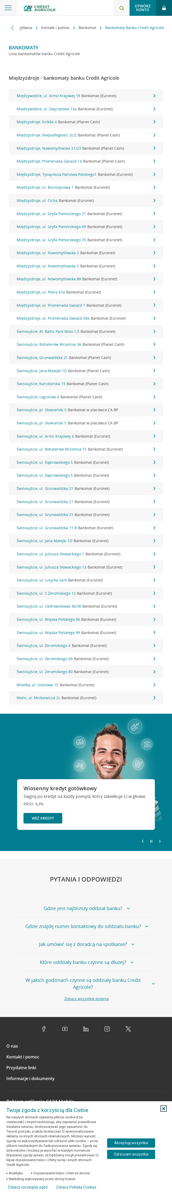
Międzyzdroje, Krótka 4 (86, 122)
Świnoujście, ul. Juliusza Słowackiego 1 (86, 554)
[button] (163, 1108)
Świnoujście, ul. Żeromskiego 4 (86, 645)
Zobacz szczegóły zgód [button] (27, 1187)
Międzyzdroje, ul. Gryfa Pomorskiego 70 (86, 240)
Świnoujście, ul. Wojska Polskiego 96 (86, 619)
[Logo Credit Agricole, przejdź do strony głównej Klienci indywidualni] (39, 9)
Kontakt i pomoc (56, 27)
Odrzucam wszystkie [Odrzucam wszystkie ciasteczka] (131, 1154)
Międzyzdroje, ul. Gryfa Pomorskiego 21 (86, 213)
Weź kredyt (43, 818)
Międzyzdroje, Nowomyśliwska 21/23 (86, 148)
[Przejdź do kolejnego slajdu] (159, 841)
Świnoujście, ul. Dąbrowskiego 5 (86, 462)
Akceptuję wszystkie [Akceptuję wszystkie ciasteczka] (131, 1143)
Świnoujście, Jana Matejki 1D (86, 370)
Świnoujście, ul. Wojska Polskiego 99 (86, 632)
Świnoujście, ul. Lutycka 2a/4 (86, 580)
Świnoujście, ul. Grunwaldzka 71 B (86, 528)
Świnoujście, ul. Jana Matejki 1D (86, 540)
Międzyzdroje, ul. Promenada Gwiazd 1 (86, 305)
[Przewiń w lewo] (12, 27)
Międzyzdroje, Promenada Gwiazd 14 (86, 161)
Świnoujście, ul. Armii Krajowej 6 (86, 436)
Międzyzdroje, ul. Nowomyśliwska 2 (86, 253)
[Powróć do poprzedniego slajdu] (142, 841)
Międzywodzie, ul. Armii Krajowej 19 (86, 95)
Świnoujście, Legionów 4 (86, 397)
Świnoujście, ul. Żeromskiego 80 (86, 671)
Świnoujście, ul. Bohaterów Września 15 (86, 449)
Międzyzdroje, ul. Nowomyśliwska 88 (86, 279)
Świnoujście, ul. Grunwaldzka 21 (86, 488)
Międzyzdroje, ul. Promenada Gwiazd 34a (86, 318)
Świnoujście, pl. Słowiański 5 (86, 410)
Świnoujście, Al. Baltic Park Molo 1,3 (86, 331)
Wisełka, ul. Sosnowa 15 (86, 685)
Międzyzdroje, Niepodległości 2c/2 (86, 135)
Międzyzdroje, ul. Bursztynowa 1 (86, 187)
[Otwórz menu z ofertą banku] (8, 8)
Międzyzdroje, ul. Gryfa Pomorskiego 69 (86, 226)
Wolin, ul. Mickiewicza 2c (86, 698)
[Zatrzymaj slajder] (151, 841)
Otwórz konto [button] (143, 7)
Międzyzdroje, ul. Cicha (86, 200)
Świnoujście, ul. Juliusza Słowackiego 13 (86, 567)
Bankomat (88, 27)
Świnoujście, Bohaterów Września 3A (86, 344)
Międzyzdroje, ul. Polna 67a (86, 292)
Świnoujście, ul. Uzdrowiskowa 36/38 (86, 606)
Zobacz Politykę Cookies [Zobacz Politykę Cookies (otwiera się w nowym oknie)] (76, 1187)
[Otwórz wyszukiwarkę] (122, 8)
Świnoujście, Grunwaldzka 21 (86, 357)
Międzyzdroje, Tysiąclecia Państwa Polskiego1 (86, 174)
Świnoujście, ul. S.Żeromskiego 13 (86, 593)
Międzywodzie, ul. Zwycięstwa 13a (86, 109)
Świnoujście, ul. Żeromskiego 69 (86, 658)
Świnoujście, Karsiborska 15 (86, 383)
